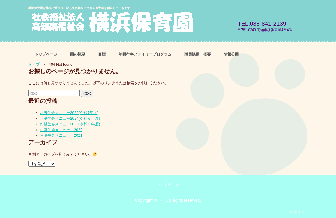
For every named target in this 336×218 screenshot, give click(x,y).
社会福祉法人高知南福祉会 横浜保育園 (125, 23)
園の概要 (77, 54)
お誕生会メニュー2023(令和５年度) (70, 124)
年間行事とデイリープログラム (145, 54)
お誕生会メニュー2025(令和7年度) (69, 112)
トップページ (46, 54)
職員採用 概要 (197, 54)
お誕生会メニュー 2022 (61, 130)
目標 (102, 54)
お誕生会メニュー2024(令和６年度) (70, 118)
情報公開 (231, 54)
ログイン (297, 212)
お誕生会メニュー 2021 (61, 135)
